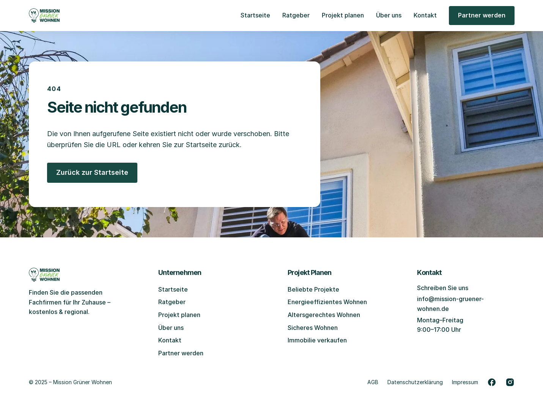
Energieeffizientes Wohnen (327, 302)
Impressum (465, 382)
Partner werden (180, 353)
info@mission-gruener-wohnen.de (450, 303)
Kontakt (425, 15)
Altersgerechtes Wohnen (324, 315)
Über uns (388, 15)
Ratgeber (296, 15)
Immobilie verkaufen (317, 340)
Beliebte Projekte (313, 289)
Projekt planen (343, 15)
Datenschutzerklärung (415, 382)
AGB (372, 382)
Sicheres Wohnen (313, 327)
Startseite (255, 15)
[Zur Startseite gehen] (44, 15)
